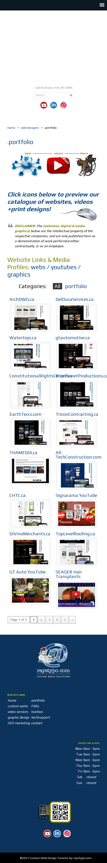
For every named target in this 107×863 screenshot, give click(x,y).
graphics (18, 274)
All (57, 286)
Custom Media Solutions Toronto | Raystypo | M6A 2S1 (53, 48)
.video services (17, 712)
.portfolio (38, 700)
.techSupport (46, 717)
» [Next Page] (72, 620)
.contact (36, 723)
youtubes (64, 267)
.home (11, 700)
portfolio (76, 286)
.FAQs (35, 706)
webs (38, 267)
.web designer (30, 127)
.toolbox (37, 712)
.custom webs (17, 706)
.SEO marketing (18, 723)
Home (11, 127)
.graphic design (18, 717)
